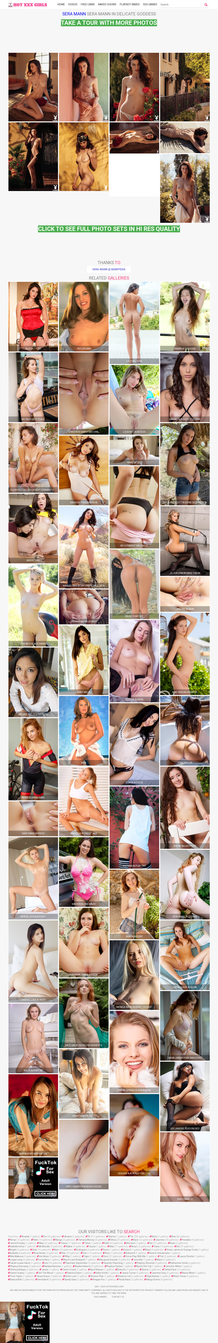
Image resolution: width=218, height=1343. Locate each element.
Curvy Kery (43, 1259)
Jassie (44, 1269)
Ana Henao (39, 1253)
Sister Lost (70, 1276)
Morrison (130, 1243)
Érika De (121, 1269)
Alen (56, 1249)
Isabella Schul (17, 1246)
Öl (89, 1236)
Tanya (64, 1243)
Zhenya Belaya (18, 1269)
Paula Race (124, 1279)
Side (34, 1249)
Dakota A (130, 1253)
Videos (72, 4)
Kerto (154, 1236)
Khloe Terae (179, 1276)
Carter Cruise (69, 1269)
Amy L (134, 1246)
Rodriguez (81, 1249)
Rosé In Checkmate (159, 1253)
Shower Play (96, 1276)
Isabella (14, 1253)
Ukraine (68, 1236)
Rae (63, 1253)
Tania (87, 1243)
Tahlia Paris (170, 1269)
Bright (13, 1249)
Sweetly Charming (113, 1263)
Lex (46, 1263)
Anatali (25, 1236)
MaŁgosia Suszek (108, 1259)
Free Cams (88, 4)
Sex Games (150, 4)
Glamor (112, 1236)
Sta (84, 1253)
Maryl (148, 1249)
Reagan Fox (98, 1279)
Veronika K (42, 1279)
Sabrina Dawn (74, 1273)
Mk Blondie (44, 1246)
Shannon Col (124, 1276)
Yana (156, 1246)
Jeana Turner (129, 1273)
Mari (111, 1246)
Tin (131, 1236)
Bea (173, 1236)
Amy (107, 1253)
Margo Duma (153, 1279)
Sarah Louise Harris (20, 1263)
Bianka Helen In (83, 1266)
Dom (105, 1256)
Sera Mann (74, 13)
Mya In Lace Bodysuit (74, 1259)
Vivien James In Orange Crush (182, 1249)
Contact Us (118, 1297)
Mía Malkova (16, 1256)
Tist (162, 1256)
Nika (41, 1243)
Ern (45, 1236)
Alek (35, 1239)
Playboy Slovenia (145, 1263)
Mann (160, 1259)
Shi (178, 1246)
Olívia (113, 1239)
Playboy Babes (130, 4)
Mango (58, 1239)
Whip (67, 1256)
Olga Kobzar (153, 1276)
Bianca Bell (15, 1279)
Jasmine (160, 1239)
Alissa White (188, 1273)
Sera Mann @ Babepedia (108, 269)
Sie (151, 1243)
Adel (106, 1243)
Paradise (186, 1239)
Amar (13, 1239)
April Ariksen (96, 1269)
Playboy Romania (19, 1266)
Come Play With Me (135, 1256)
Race (135, 1239)
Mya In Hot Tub (144, 1266)
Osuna (92, 1246)
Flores (106, 1249)
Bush (172, 1243)
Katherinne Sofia (179, 1263)
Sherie (145, 1269)
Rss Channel (100, 1297)
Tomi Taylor (16, 1276)
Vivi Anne (44, 1256)
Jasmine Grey (159, 1273)
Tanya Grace (42, 1276)
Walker (69, 1246)
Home (61, 4)
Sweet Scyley (17, 1273)
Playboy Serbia (114, 1266)
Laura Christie (186, 1256)
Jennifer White (173, 1266)
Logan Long (16, 1259)
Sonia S (127, 1249)
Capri (86, 1256)
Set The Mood (45, 1273)
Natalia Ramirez (52, 1266)
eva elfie (138, 1259)
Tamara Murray (86, 1239)
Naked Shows (107, 4)
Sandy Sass (70, 1279)
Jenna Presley (17, 1243)
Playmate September (76, 1263)
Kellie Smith (102, 1273)
